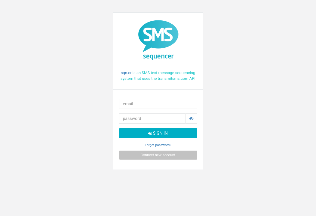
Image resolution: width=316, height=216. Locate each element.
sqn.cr (126, 72)
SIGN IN (157, 133)
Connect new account (158, 155)
